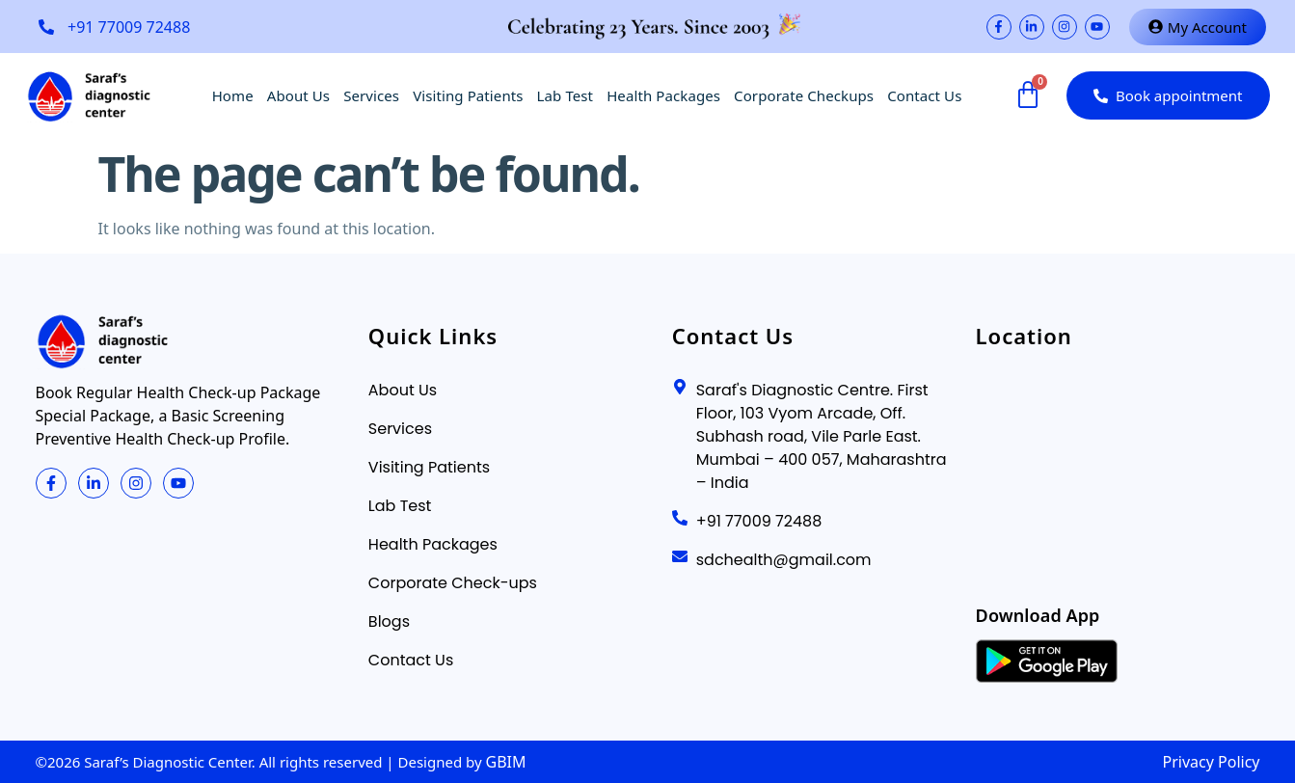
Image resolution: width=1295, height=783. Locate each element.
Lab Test (565, 95)
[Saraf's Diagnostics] (1118, 475)
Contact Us (924, 95)
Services (371, 95)
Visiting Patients (468, 95)
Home (233, 95)
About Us (298, 95)
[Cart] (1027, 95)
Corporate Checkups (804, 95)
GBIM (506, 761)
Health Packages (663, 95)
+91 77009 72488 (128, 27)
